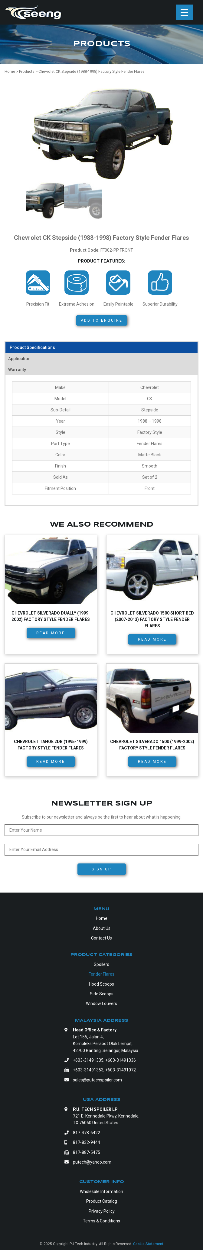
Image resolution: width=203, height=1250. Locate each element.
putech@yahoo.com (92, 1162)
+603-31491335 (88, 1060)
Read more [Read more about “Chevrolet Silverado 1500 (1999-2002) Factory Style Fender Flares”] (152, 761)
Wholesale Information (101, 1191)
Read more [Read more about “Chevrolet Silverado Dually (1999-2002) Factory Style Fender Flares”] (50, 633)
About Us (101, 928)
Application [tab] (19, 358)
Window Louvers (101, 1003)
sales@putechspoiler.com (97, 1079)
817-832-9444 (86, 1142)
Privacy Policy (102, 1211)
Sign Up (101, 869)
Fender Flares (101, 974)
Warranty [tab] (17, 369)
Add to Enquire (102, 320)
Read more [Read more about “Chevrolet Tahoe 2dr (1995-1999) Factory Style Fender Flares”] (50, 761)
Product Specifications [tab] (32, 347)
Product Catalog (101, 1201)
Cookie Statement (148, 1244)
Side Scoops (101, 993)
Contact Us (101, 938)
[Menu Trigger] (184, 12)
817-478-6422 (86, 1132)
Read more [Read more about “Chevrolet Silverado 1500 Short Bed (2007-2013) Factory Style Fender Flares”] (152, 639)
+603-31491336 (120, 1060)
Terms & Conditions (101, 1220)
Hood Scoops (101, 984)
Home (101, 918)
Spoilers (101, 964)
